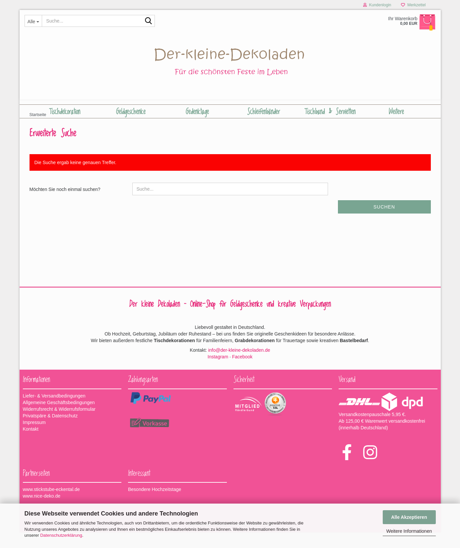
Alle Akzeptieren (409, 517)
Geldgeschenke (131, 111)
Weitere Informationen (409, 531)
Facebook (242, 372)
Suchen (384, 222)
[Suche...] (33, 21)
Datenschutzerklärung (61, 535)
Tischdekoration (64, 111)
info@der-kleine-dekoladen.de (239, 365)
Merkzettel (413, 5)
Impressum (34, 438)
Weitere (396, 111)
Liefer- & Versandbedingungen (54, 411)
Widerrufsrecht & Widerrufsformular (59, 424)
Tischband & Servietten (330, 111)
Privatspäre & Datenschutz (50, 431)
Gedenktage (197, 111)
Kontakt (30, 444)
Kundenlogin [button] (377, 5)
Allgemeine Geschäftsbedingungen (59, 418)
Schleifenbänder (263, 111)
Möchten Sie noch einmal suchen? (65, 205)
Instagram (218, 372)
